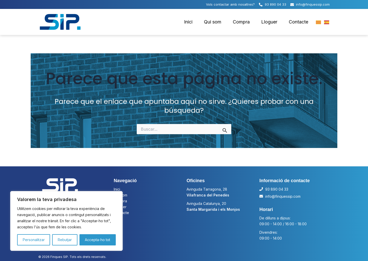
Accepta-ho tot (97, 240)
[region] (66, 221)
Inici (188, 21)
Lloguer (269, 21)
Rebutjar (65, 240)
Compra (241, 21)
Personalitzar (34, 240)
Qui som (212, 21)
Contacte (298, 21)
